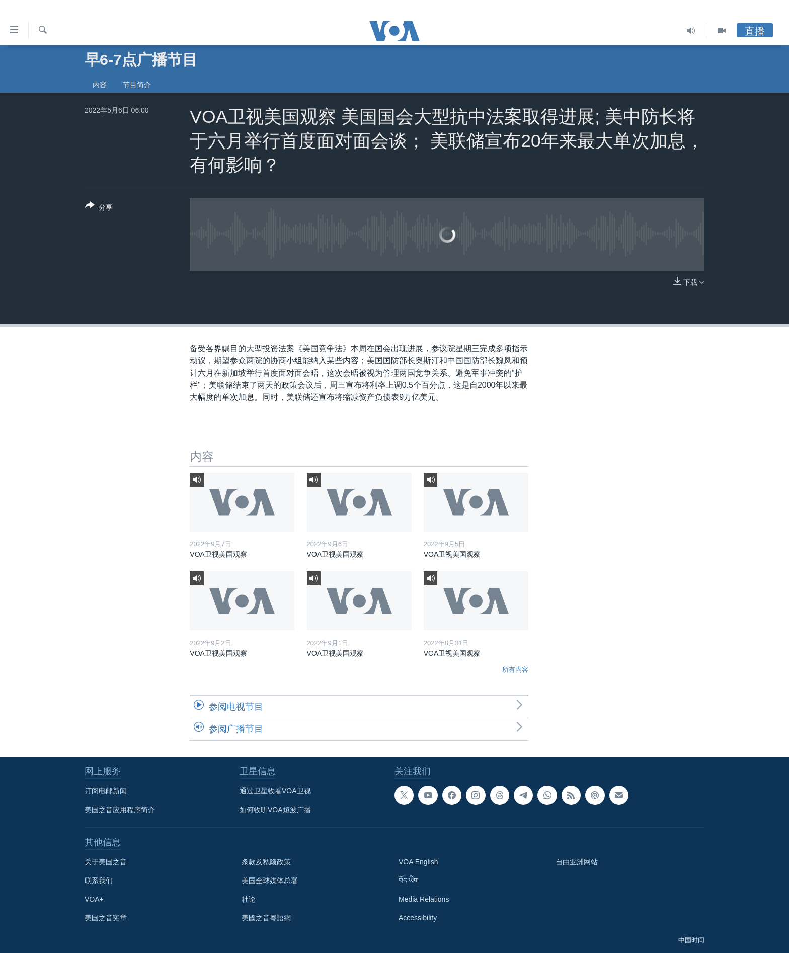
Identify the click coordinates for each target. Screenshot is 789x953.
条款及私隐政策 (266, 862)
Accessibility (418, 918)
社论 (249, 899)
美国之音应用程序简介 (120, 809)
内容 (100, 85)
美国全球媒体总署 (270, 880)
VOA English (418, 862)
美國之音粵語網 (266, 918)
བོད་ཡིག (409, 880)
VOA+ (94, 899)
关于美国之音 (106, 862)
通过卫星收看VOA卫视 (275, 791)
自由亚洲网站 (577, 862)
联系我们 (99, 880)
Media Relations (424, 899)
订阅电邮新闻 (106, 791)
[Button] (99, 208)
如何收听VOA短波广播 (275, 809)
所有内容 (515, 669)
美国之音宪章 (106, 918)
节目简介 (137, 85)
